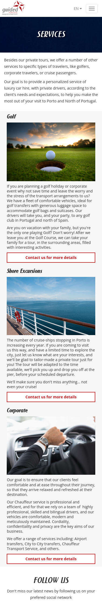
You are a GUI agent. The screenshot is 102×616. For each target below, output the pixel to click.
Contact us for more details (51, 257)
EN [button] (78, 8)
